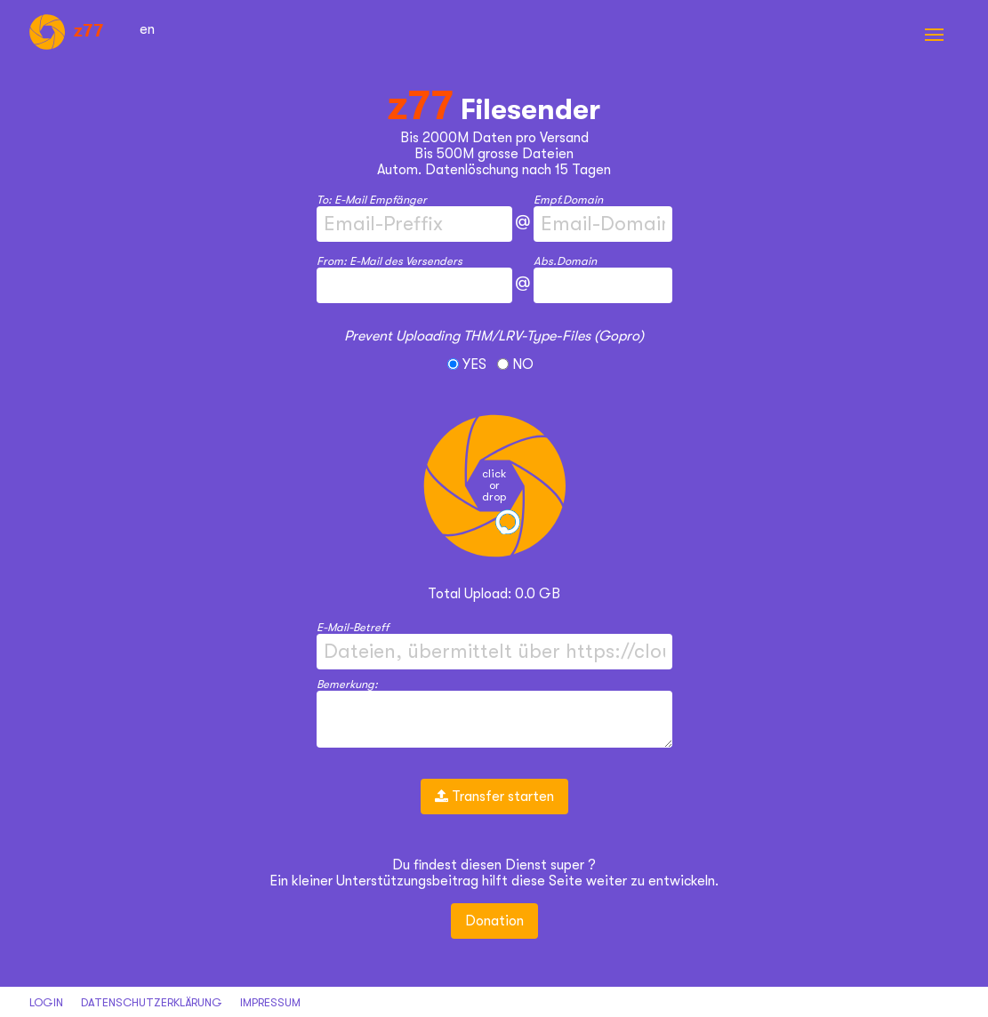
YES (468, 364)
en (147, 29)
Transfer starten (494, 797)
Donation (494, 921)
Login (46, 1002)
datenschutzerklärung (151, 1002)
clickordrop (494, 485)
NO (515, 364)
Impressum (270, 1002)
